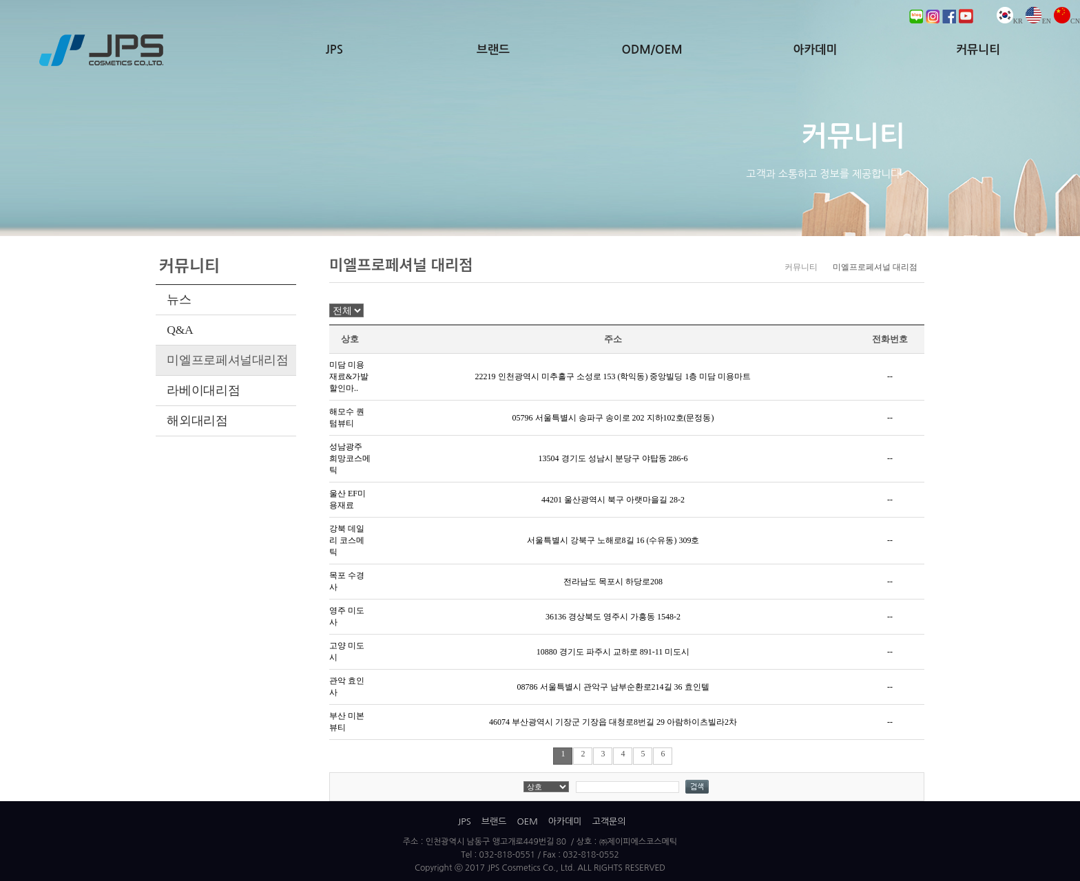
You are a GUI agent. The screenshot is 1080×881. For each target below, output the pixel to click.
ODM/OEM (652, 50)
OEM (527, 821)
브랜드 (493, 50)
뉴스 (179, 299)
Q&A (180, 330)
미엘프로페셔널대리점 (227, 360)
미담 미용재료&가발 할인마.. (348, 376)
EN (1038, 21)
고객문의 (609, 821)
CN (1067, 21)
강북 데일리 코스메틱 (346, 540)
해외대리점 (197, 420)
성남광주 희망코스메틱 (350, 458)
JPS (334, 50)
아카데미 (815, 50)
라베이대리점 (203, 390)
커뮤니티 (978, 50)
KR (1010, 21)
